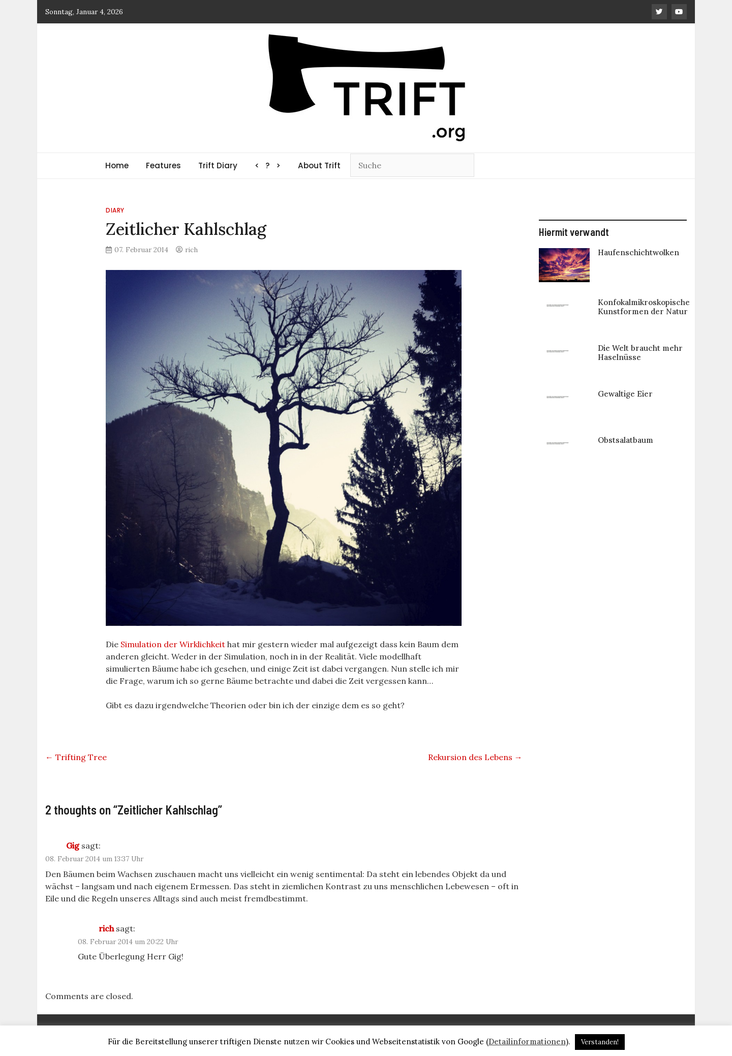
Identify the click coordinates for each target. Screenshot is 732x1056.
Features (163, 165)
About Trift (319, 165)
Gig (72, 845)
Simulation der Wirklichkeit (172, 644)
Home (117, 165)
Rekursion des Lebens (475, 757)
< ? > (268, 165)
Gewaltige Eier (625, 394)
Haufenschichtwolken (638, 252)
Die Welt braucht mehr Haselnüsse (640, 352)
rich (191, 249)
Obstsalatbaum (625, 440)
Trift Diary (217, 165)
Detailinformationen (527, 1041)
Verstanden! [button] (600, 1042)
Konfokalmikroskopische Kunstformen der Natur (644, 306)
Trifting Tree (76, 757)
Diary (115, 210)
